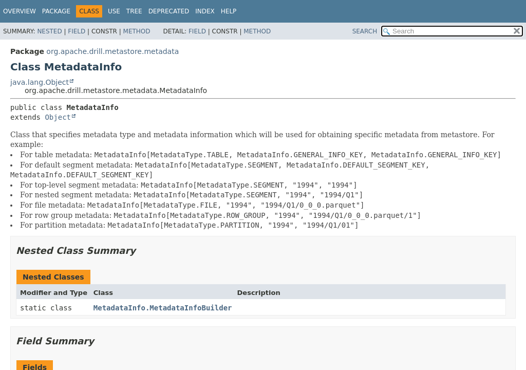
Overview (19, 11)
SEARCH (365, 31)
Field (76, 31)
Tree (134, 11)
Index (205, 11)
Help (229, 11)
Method (137, 31)
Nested (49, 31)
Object (58, 117)
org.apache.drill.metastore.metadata (112, 51)
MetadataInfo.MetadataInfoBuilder (162, 308)
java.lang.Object (39, 82)
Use (114, 11)
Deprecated (169, 11)
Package (56, 11)
